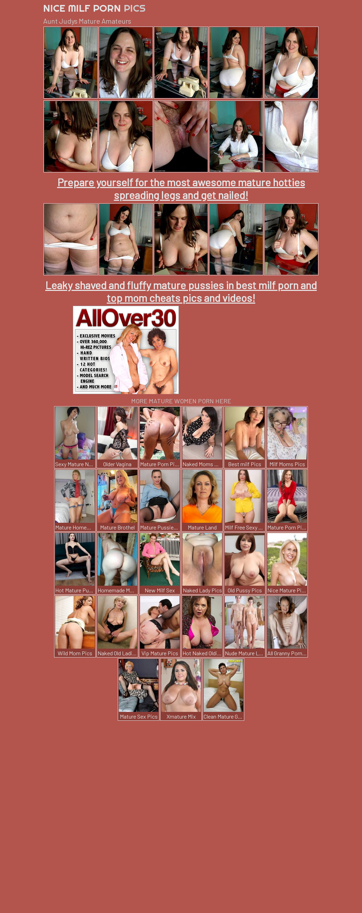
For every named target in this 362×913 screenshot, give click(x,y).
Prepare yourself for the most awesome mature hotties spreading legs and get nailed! (181, 188)
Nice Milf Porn (94, 8)
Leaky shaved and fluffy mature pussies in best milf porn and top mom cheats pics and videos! (181, 291)
